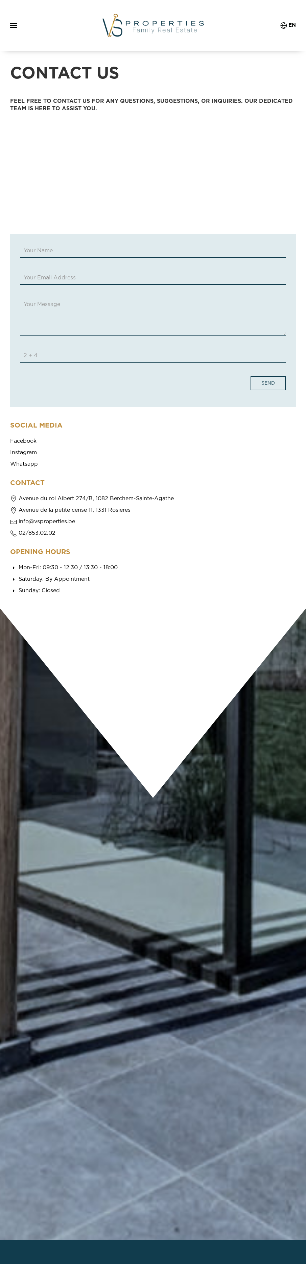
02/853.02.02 (37, 533)
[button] (13, 25)
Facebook (23, 441)
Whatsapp (24, 464)
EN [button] (288, 25)
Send (268, 383)
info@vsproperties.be (47, 521)
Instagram (23, 452)
